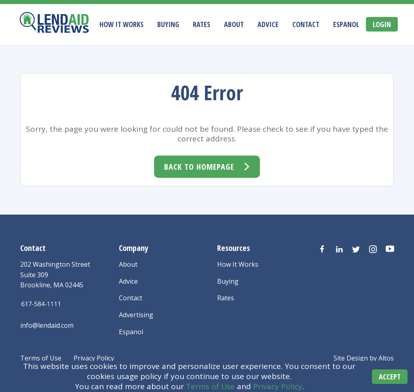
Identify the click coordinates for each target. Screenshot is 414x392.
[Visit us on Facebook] (322, 249)
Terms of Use (210, 386)
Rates (201, 24)
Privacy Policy (277, 386)
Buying (168, 24)
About (234, 24)
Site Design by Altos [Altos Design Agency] (364, 358)
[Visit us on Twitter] (356, 249)
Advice (268, 24)
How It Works (121, 24)
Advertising (136, 314)
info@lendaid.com (47, 325)
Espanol (346, 24)
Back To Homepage (199, 166)
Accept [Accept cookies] (390, 376)
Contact (305, 24)
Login (382, 24)
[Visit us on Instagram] (373, 249)
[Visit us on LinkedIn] (339, 249)
